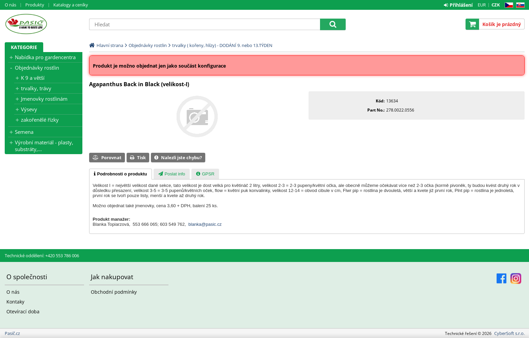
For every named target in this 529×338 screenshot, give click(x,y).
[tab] (120, 174)
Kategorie (24, 47)
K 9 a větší (33, 77)
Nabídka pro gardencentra (45, 57)
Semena (24, 131)
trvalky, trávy (36, 88)
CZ (507, 5)
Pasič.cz (43, 24)
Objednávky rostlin (37, 67)
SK (519, 5)
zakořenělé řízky (40, 119)
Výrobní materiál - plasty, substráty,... (44, 145)
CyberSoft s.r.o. (509, 333)
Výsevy (29, 109)
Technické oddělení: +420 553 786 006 (42, 255)
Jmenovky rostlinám (44, 98)
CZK (496, 5)
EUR (482, 5)
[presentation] (120, 174)
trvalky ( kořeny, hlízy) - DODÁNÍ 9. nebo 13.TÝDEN (222, 45)
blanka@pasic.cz (204, 224)
